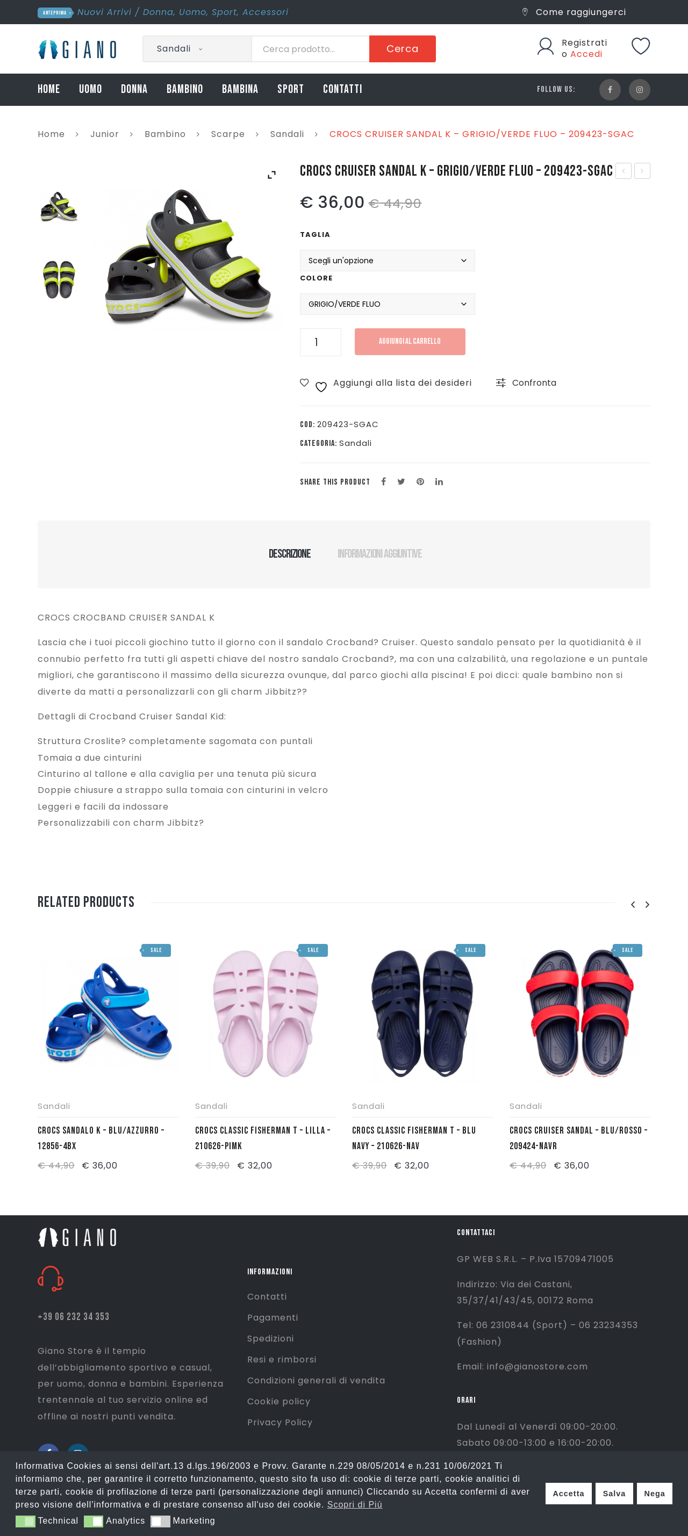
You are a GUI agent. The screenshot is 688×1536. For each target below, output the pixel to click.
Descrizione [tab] (289, 553)
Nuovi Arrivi (104, 12)
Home (51, 134)
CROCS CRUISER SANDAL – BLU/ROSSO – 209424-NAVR (579, 1138)
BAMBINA (240, 89)
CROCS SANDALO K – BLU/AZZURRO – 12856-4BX (101, 1138)
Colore (316, 278)
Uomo (192, 12)
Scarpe (228, 134)
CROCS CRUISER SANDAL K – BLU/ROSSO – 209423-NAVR (624, 172)
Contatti (267, 1296)
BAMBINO (185, 89)
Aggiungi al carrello (411, 341)
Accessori (265, 12)
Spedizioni (270, 1338)
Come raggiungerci (574, 12)
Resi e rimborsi (282, 1359)
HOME (49, 89)
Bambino (165, 134)
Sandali (287, 134)
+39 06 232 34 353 (74, 1317)
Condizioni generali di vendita (316, 1380)
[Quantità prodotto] (320, 342)
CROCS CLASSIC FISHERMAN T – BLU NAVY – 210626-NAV (642, 172)
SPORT (290, 89)
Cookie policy (279, 1401)
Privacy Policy (280, 1422)
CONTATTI (342, 89)
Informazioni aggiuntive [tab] (380, 553)
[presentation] (632, 905)
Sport (224, 12)
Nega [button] (654, 1493)
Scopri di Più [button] (355, 1504)
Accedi (586, 54)
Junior (104, 134)
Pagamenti (272, 1317)
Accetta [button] (568, 1493)
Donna (158, 12)
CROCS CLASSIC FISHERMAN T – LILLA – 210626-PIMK (263, 1138)
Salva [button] (614, 1493)
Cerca (402, 48)
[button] (25, 1521)
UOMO (90, 89)
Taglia (315, 234)
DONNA (134, 89)
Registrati (584, 43)
